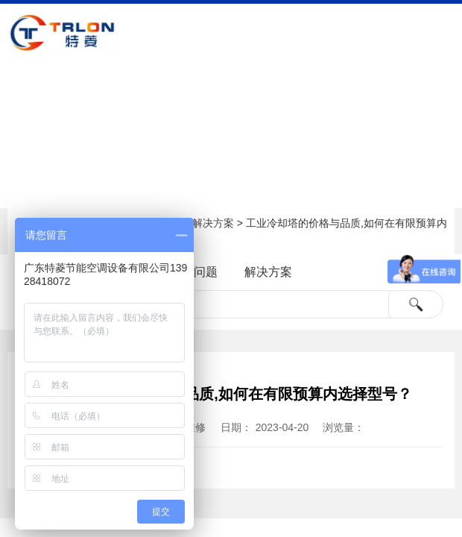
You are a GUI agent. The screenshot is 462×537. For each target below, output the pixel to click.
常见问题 (194, 272)
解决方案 (213, 223)
